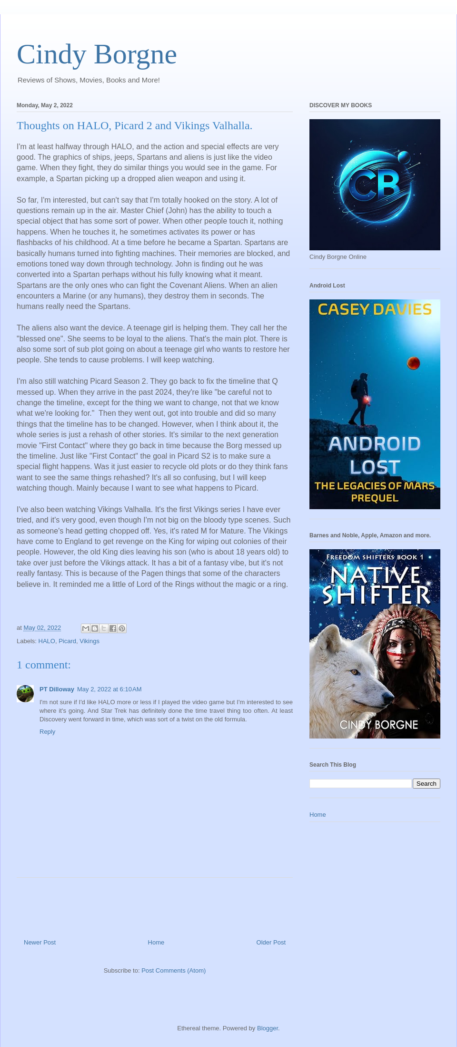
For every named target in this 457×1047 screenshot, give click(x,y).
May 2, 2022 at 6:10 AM (109, 689)
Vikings (89, 641)
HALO (47, 641)
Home (156, 942)
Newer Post (40, 942)
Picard (67, 641)
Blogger (267, 1028)
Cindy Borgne (97, 54)
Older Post (271, 942)
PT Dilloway (57, 689)
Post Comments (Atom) (173, 970)
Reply (47, 731)
